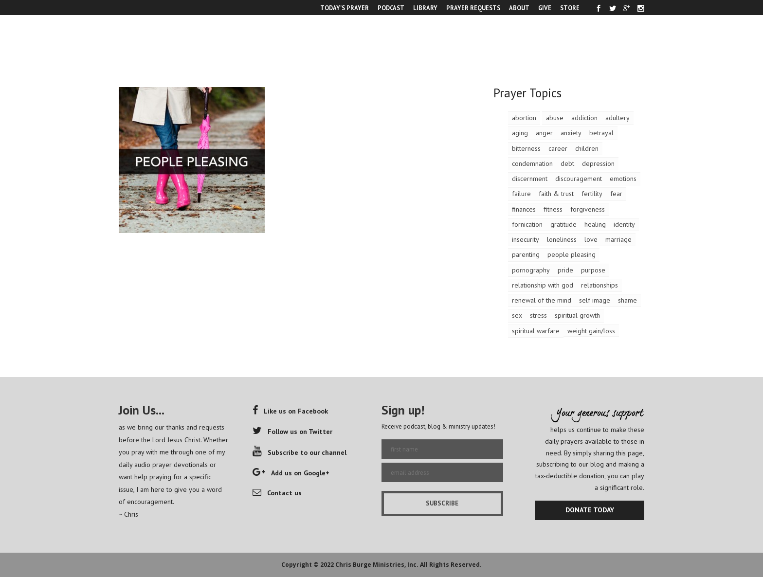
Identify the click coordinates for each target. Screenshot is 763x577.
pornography (531, 270)
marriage (618, 239)
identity (624, 224)
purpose (593, 270)
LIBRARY (425, 8)
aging (520, 132)
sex (517, 315)
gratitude (563, 224)
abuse (554, 117)
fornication (527, 224)
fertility (591, 193)
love (591, 239)
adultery (617, 117)
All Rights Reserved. (451, 564)
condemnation (532, 163)
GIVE (544, 8)
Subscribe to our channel (299, 452)
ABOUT (519, 8)
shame (627, 300)
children (587, 148)
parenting (526, 254)
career (557, 148)
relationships (599, 285)
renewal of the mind (541, 300)
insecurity (525, 239)
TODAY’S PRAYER (344, 8)
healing (595, 224)
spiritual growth (577, 315)
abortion (524, 117)
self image (594, 300)
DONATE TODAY (589, 509)
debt (567, 163)
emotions (623, 178)
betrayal (601, 132)
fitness (553, 209)
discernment (529, 178)
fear (616, 193)
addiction (584, 117)
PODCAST (391, 8)
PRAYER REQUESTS (473, 8)
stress (538, 315)
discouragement (578, 178)
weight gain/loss (591, 330)
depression (598, 163)
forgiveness (587, 209)
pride (565, 270)
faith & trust (556, 193)
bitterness (526, 148)
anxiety (571, 132)
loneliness (562, 239)
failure (521, 193)
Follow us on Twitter (292, 431)
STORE (570, 8)
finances (524, 209)
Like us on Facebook (290, 411)
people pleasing (571, 254)
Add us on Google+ (291, 473)
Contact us (277, 492)
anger (544, 132)
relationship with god (542, 285)
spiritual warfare (536, 330)
